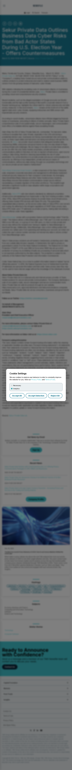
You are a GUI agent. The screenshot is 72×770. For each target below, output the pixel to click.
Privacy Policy (36, 380)
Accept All (17, 396)
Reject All (55, 396)
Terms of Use (50, 380)
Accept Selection (36, 396)
